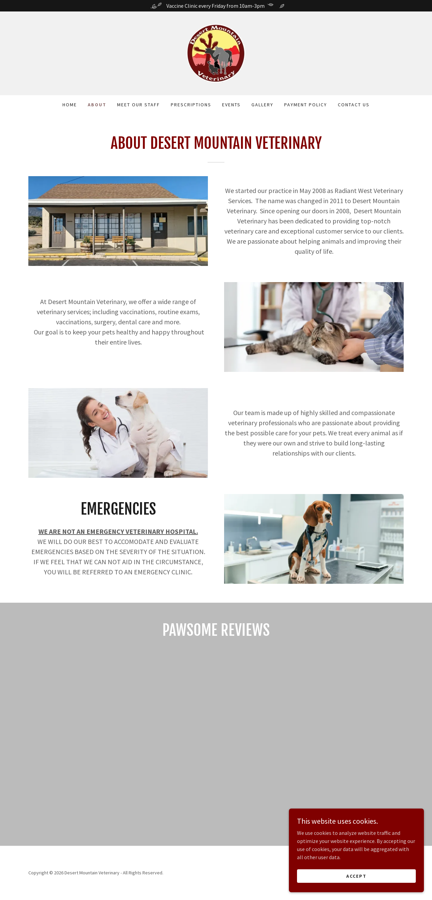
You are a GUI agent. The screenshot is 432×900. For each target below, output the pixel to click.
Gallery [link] (262, 105)
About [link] (97, 105)
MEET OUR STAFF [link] (138, 105)
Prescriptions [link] (191, 105)
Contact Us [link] (354, 105)
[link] (216, 52)
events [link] (231, 105)
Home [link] (69, 105)
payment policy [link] (305, 105)
